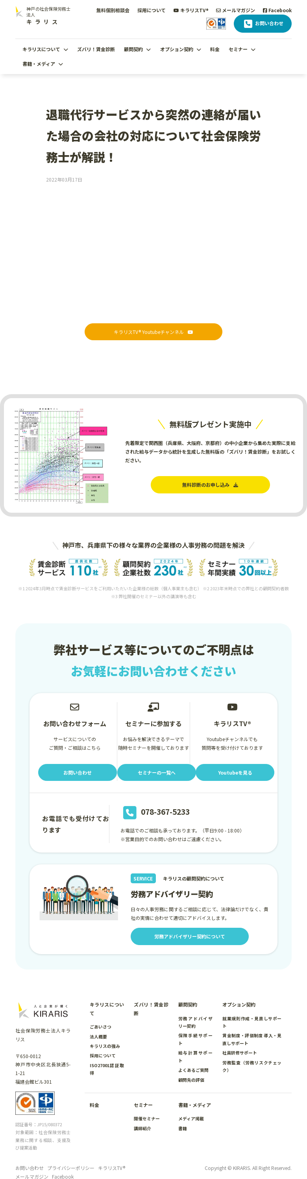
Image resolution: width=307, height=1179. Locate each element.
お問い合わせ (262, 23)
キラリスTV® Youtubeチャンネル (153, 331)
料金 (215, 49)
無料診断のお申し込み (210, 484)
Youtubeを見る (235, 772)
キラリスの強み (105, 1046)
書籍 (182, 1128)
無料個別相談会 (112, 10)
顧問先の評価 (191, 1080)
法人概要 (98, 1036)
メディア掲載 (191, 1118)
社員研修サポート (239, 1052)
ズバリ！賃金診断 (96, 49)
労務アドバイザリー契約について (189, 936)
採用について (151, 10)
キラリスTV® (191, 10)
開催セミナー (147, 1118)
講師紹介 (142, 1128)
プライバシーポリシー (70, 1167)
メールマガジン (235, 10)
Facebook (277, 10)
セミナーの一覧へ (157, 772)
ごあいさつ (100, 1026)
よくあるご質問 (193, 1070)
